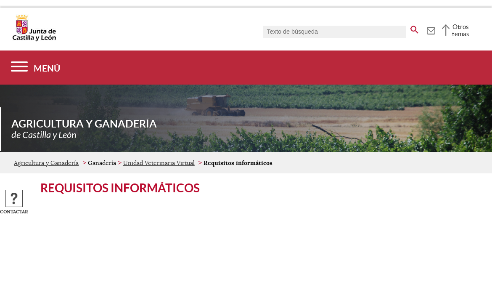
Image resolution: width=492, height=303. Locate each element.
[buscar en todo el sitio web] (414, 28)
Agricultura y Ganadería (46, 163)
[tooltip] (431, 29)
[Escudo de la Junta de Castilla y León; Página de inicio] (34, 39)
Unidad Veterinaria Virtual (159, 163)
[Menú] (35, 67)
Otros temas (460, 30)
